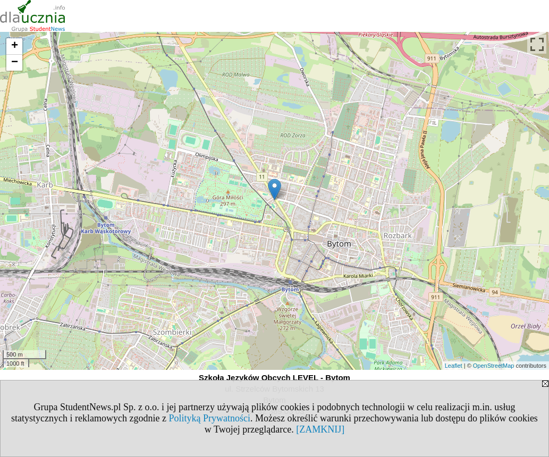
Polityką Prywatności (210, 418)
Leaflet (453, 365)
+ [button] (14, 46)
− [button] (14, 63)
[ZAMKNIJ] (320, 429)
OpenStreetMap (493, 365)
